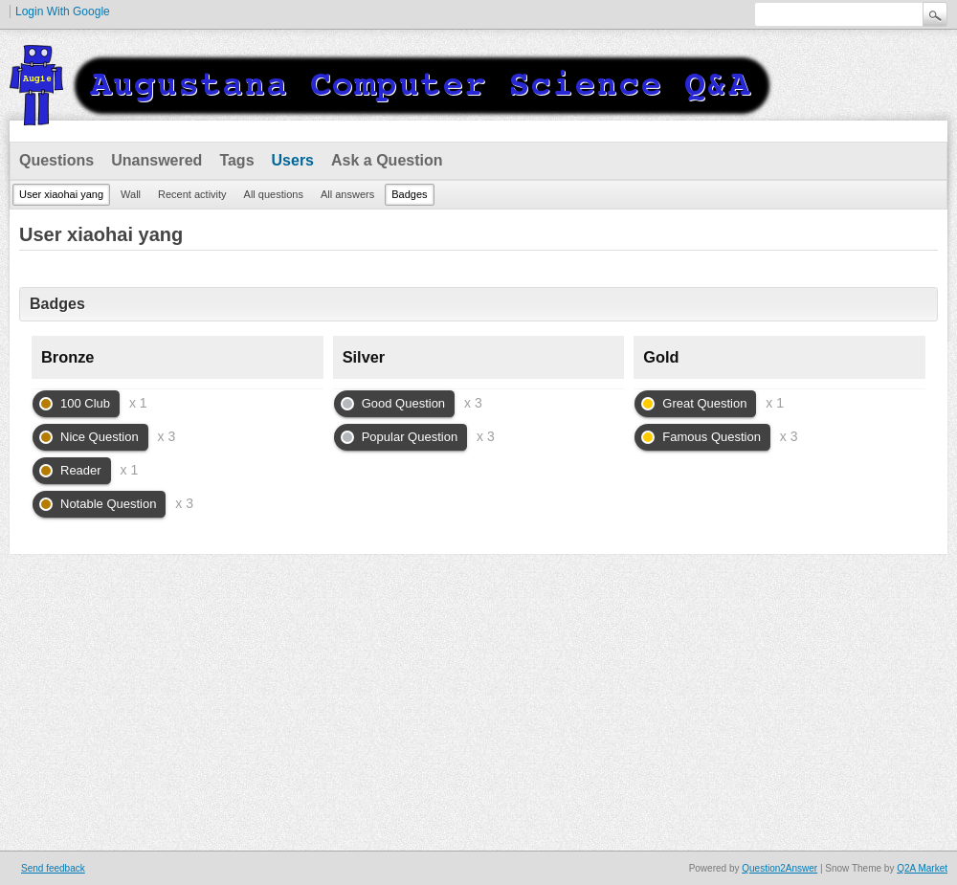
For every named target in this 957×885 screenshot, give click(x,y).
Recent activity (192, 194)
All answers (347, 194)
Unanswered (156, 160)
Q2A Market (922, 868)
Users (293, 160)
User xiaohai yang (61, 194)
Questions (56, 160)
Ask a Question (386, 160)
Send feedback (53, 868)
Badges (409, 194)
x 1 (138, 402)
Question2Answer (779, 868)
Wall (131, 194)
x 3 (167, 436)
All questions (273, 194)
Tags (236, 160)
